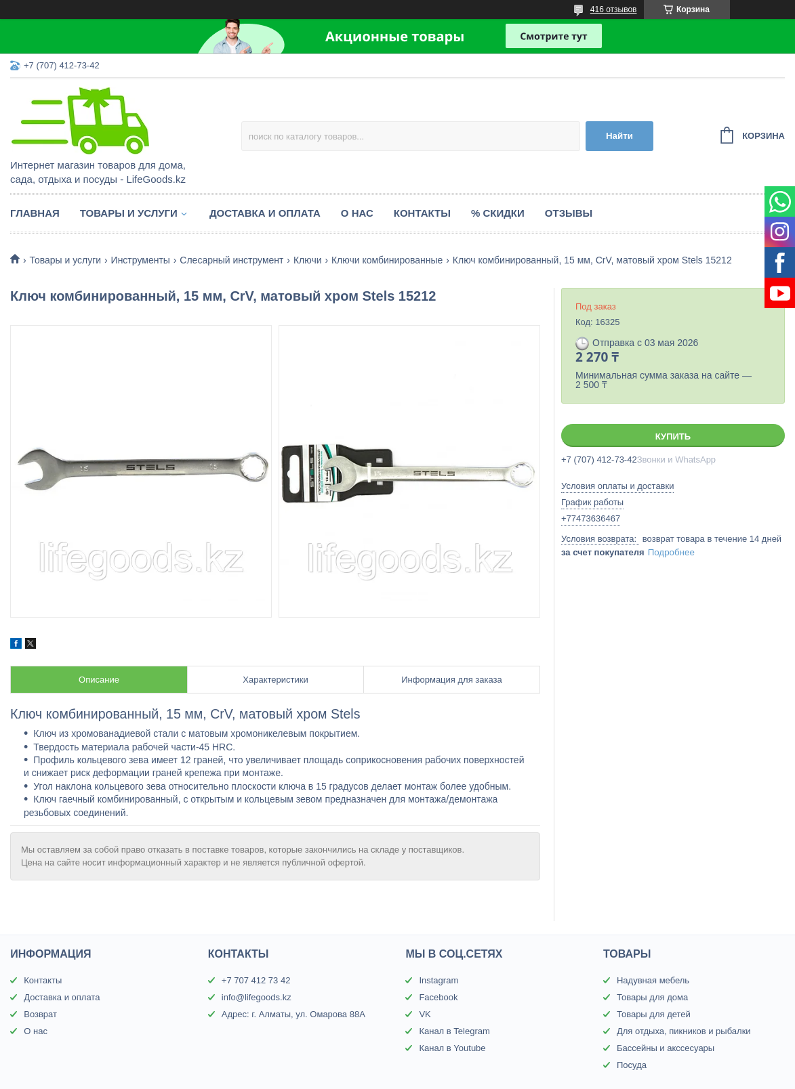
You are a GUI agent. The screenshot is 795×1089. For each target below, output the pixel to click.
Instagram (438, 980)
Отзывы (568, 213)
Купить (673, 436)
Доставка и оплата (265, 213)
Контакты (422, 213)
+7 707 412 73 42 (256, 980)
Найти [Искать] (619, 136)
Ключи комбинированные (387, 260)
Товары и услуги (129, 213)
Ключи (307, 260)
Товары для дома (652, 997)
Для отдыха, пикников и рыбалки (684, 1031)
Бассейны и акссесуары (665, 1048)
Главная (35, 213)
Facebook (438, 997)
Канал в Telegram (454, 1031)
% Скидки (498, 213)
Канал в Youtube (452, 1048)
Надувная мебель (653, 980)
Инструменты (140, 260)
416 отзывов (613, 9)
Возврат (40, 1014)
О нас (357, 213)
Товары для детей (654, 1014)
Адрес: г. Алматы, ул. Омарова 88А (293, 1014)
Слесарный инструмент (231, 260)
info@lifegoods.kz (256, 997)
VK (424, 1014)
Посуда (632, 1065)
